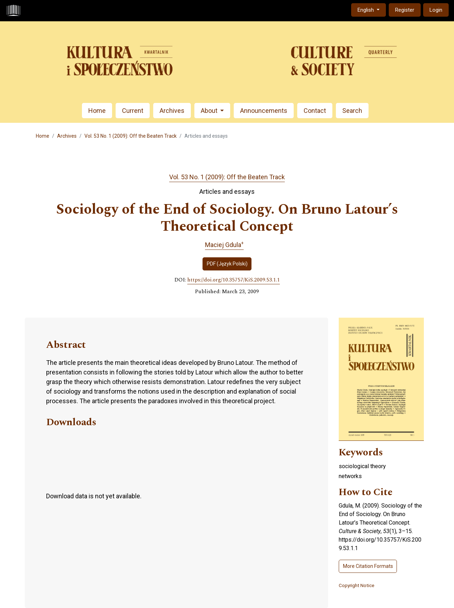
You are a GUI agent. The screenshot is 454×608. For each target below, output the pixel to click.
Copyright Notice (356, 585)
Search (352, 110)
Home (97, 110)
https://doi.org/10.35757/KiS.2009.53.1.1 (233, 280)
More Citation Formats (368, 566)
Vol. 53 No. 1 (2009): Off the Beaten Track (130, 136)
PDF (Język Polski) (227, 264)
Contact (315, 110)
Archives (172, 110)
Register (404, 10)
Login (436, 10)
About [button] (210, 110)
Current (132, 110)
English (371, 9)
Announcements (263, 110)
